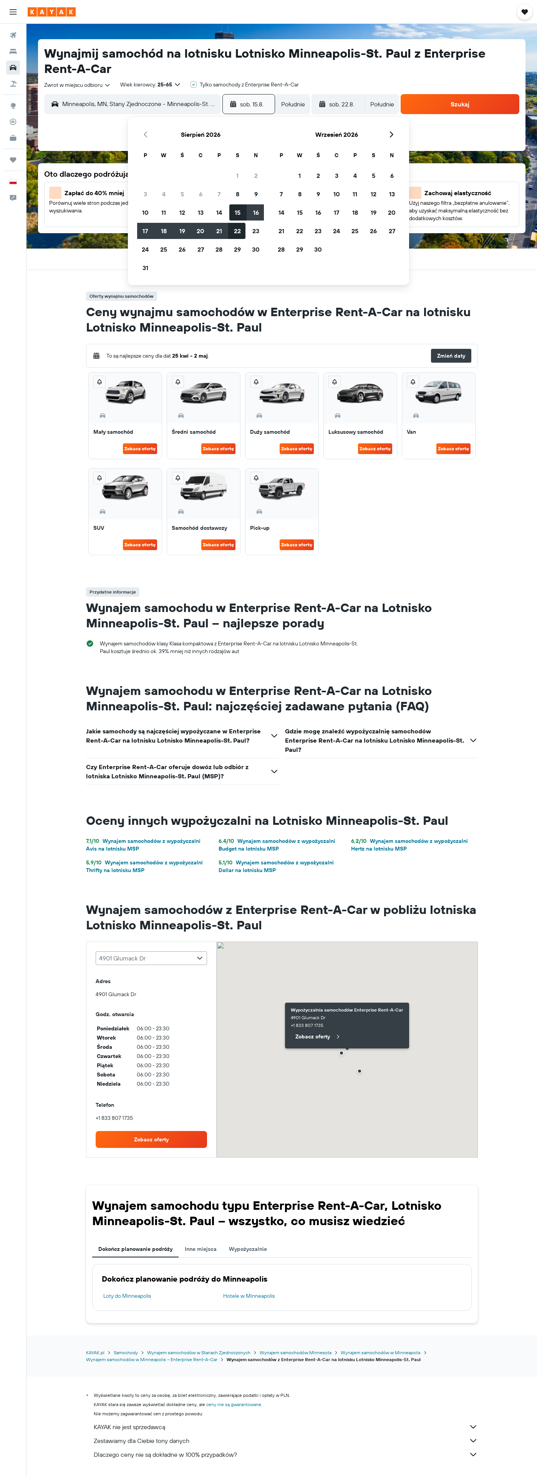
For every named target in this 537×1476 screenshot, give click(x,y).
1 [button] (237, 175)
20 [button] (200, 231)
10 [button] (145, 212)
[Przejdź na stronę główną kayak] (52, 12)
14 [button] (219, 212)
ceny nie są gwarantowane (233, 1404)
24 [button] (145, 249)
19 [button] (182, 231)
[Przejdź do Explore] (13, 105)
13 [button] (201, 212)
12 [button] (182, 212)
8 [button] (237, 194)
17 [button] (145, 231)
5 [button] (182, 194)
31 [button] (145, 268)
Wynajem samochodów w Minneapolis (381, 1352)
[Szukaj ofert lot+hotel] (13, 83)
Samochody (126, 1352)
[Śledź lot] (13, 121)
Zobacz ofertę (140, 448)
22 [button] (237, 231)
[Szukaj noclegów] (13, 51)
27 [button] (200, 249)
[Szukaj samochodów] (13, 67)
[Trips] (13, 160)
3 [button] (145, 194)
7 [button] (218, 194)
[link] (151, 1139)
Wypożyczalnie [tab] (248, 1248)
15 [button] (237, 212)
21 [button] (219, 231)
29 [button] (237, 249)
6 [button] (200, 194)
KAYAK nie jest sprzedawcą (286, 1426)
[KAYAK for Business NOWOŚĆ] (13, 138)
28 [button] (218, 249)
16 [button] (256, 212)
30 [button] (256, 249)
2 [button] (256, 175)
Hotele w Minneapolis (249, 1295)
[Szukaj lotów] (13, 35)
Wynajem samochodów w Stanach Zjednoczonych (198, 1352)
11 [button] (163, 212)
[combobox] (77, 85)
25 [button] (163, 249)
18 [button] (164, 231)
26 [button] (182, 249)
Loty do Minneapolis (127, 1295)
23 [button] (255, 231)
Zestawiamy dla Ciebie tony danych (286, 1440)
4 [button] (164, 194)
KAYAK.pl (95, 1352)
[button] (13, 11)
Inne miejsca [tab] (201, 1248)
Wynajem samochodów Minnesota (295, 1352)
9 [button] (256, 194)
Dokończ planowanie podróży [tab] (135, 1248)
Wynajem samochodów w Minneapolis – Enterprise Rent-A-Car (151, 1359)
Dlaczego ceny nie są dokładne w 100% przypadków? (286, 1454)
